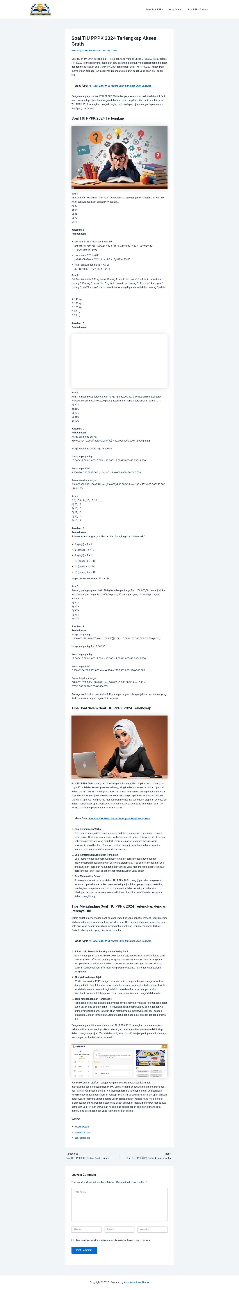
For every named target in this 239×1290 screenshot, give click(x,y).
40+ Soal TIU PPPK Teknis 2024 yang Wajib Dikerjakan (120, 818)
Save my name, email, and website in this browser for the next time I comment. (113, 1240)
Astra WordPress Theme (136, 1282)
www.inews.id (82, 1126)
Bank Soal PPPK (157, 9)
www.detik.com (83, 1132)
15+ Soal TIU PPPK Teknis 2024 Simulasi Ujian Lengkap (121, 85)
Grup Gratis (177, 9)
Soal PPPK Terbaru (198, 9)
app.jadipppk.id (83, 1137)
